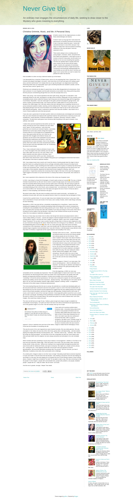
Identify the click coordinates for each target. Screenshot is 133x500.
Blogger (76, 496)
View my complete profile (93, 160)
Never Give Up (44, 8)
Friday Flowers (93, 268)
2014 (90, 341)
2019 (90, 330)
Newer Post (26, 377)
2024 (90, 241)
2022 (90, 245)
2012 (90, 345)
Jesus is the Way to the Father (97, 312)
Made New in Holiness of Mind (97, 284)
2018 (90, 332)
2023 (90, 243)
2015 (90, 338)
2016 (90, 336)
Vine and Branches (94, 308)
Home (52, 377)
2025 (90, 239)
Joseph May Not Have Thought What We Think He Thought (103, 415)
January (92, 325)
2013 (90, 343)
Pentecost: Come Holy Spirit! (97, 282)
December (92, 249)
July (91, 260)
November (92, 251)
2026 (90, 237)
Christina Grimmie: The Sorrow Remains (101, 436)
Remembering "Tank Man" (102, 382)
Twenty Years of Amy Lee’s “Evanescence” (102, 425)
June (91, 262)
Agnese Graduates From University (98, 291)
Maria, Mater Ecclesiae (95, 280)
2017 (90, 334)
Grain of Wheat (92, 481)
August (92, 258)
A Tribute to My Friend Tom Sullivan (98, 288)
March (91, 321)
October (92, 254)
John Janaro (101, 138)
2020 (90, 328)
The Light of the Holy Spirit (96, 286)
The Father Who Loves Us (96, 274)
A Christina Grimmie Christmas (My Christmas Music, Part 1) (102, 448)
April (91, 318)
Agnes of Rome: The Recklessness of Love (101, 471)
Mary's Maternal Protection (96, 296)
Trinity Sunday (93, 266)
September (93, 256)
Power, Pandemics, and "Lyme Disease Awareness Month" (99, 277)
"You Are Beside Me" (95, 302)
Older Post (78, 377)
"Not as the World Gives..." (96, 310)
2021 (90, 247)
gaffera (65, 496)
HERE (91, 373)
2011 (90, 347)
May (91, 264)
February (92, 323)
